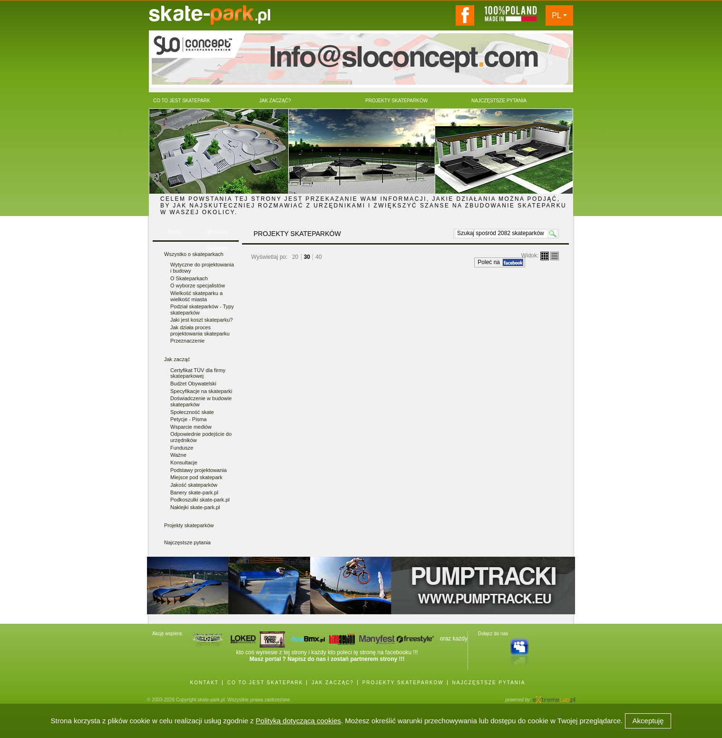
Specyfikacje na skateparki (201, 391)
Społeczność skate (192, 412)
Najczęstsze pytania (187, 542)
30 (307, 257)
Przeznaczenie (187, 341)
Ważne (178, 455)
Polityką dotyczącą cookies (298, 721)
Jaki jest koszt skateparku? (201, 320)
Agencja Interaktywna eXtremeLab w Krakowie (553, 696)
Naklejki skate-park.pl (195, 507)
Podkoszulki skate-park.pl (200, 499)
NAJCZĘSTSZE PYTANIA (489, 682)
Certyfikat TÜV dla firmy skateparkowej (197, 373)
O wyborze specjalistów (197, 285)
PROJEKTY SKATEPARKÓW (403, 682)
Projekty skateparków (189, 525)
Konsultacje (183, 462)
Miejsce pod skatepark (196, 477)
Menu (174, 232)
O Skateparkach (189, 278)
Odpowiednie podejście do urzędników (201, 437)
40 (318, 257)
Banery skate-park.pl (194, 492)
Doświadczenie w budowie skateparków (201, 401)
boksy (544, 256)
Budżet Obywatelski (193, 383)
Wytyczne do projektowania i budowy (202, 268)
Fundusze (181, 448)
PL (556, 15)
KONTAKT (204, 682)
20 (295, 257)
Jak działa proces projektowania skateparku (200, 330)
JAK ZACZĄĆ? (333, 682)
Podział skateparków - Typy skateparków (202, 309)
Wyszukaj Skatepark (217, 234)
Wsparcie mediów (191, 427)
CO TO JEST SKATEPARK (265, 682)
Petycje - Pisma (188, 419)
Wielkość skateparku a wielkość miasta (196, 296)
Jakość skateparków (193, 485)
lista (554, 256)
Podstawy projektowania (198, 470)
